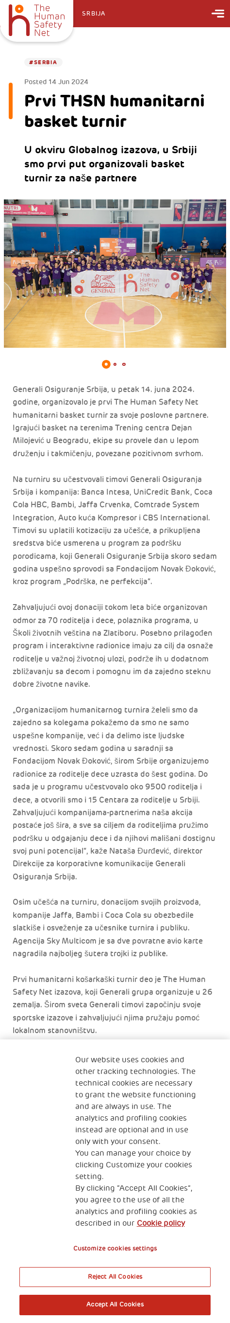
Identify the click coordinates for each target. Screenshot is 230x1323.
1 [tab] (105, 364)
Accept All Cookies (114, 1304)
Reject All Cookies (115, 1277)
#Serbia (43, 62)
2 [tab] (115, 364)
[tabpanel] (115, 273)
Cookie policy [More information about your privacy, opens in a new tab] (161, 1223)
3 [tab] (123, 364)
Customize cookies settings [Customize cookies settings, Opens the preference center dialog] (115, 1248)
